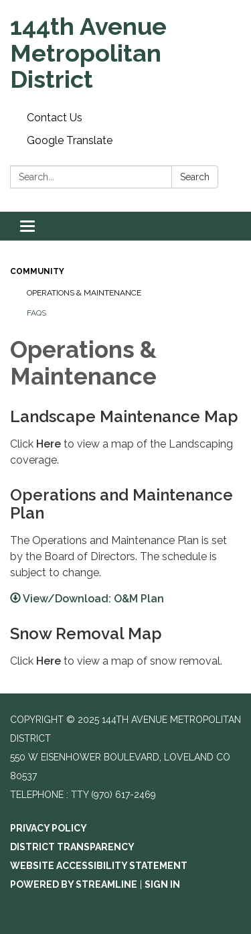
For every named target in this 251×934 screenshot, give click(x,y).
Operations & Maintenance (84, 292)
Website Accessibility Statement (98, 865)
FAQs (36, 313)
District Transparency (72, 847)
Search (195, 177)
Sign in (162, 884)
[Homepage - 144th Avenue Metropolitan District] (125, 53)
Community (37, 271)
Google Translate (69, 140)
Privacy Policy (48, 828)
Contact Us (54, 117)
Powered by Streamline (73, 884)
